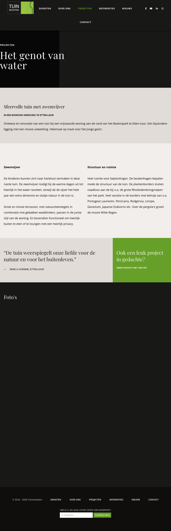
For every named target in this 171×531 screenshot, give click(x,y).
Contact (85, 22)
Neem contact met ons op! (132, 268)
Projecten (85, 8)
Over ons (64, 8)
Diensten (45, 8)
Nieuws (127, 8)
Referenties (107, 8)
